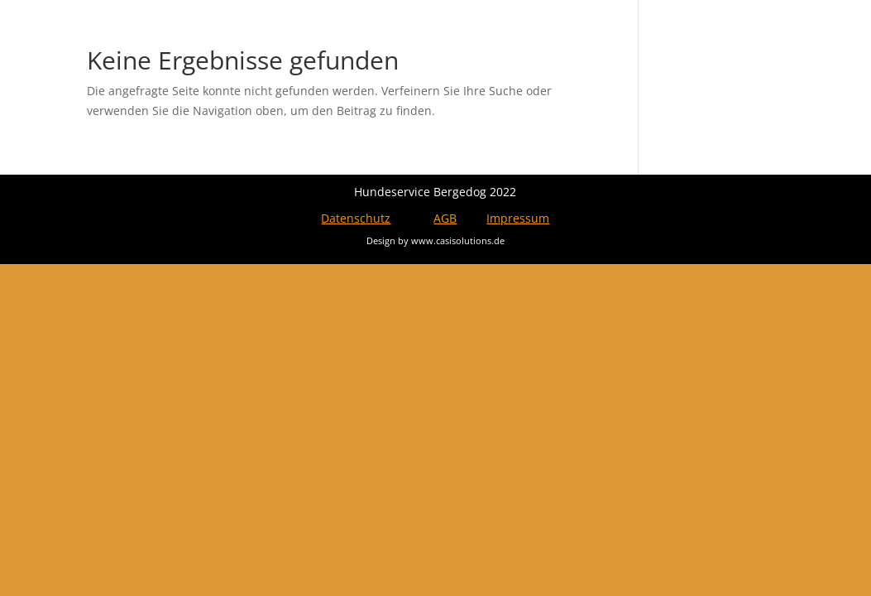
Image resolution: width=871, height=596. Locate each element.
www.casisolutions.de (458, 240)
